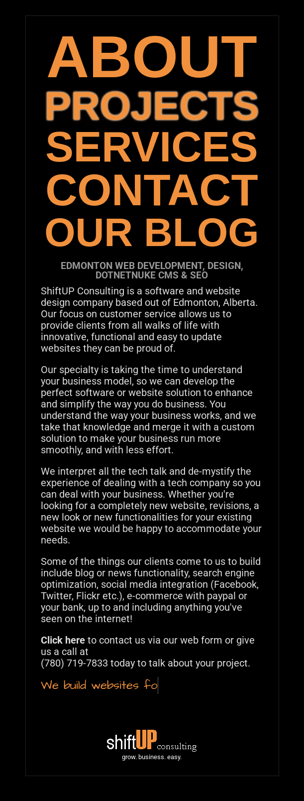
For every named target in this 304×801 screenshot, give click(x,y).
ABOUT (151, 56)
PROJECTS (151, 106)
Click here (63, 640)
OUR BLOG (151, 232)
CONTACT (151, 190)
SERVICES (151, 146)
